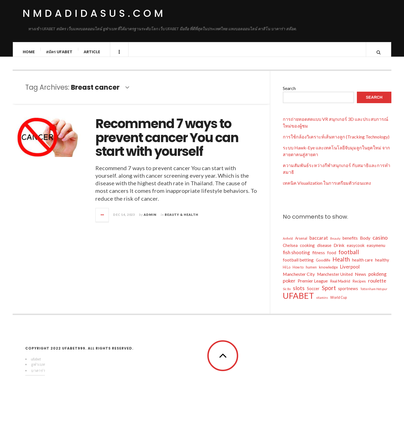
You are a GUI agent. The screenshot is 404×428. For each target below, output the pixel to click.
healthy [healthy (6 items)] (382, 264)
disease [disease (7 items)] (324, 250)
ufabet (36, 363)
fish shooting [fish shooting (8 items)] (296, 257)
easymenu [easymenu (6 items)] (376, 250)
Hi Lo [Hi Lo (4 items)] (286, 272)
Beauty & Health (181, 219)
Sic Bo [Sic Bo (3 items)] (287, 293)
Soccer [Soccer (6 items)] (313, 293)
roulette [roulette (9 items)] (377, 285)
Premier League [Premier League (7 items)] (313, 285)
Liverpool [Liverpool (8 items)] (350, 271)
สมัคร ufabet (59, 52)
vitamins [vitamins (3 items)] (322, 302)
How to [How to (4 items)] (298, 272)
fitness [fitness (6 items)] (318, 257)
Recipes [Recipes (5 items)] (359, 285)
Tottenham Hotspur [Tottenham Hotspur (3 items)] (373, 293)
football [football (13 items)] (348, 256)
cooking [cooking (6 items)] (307, 250)
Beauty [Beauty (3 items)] (335, 243)
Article (92, 52)
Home (29, 52)
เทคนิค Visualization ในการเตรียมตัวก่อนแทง (327, 187)
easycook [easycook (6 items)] (355, 250)
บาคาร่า (38, 375)
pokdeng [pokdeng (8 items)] (377, 279)
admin (150, 219)
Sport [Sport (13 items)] (329, 292)
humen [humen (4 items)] (311, 272)
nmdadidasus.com (94, 13)
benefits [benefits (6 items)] (350, 242)
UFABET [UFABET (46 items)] (298, 300)
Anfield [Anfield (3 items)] (288, 243)
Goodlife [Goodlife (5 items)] (323, 264)
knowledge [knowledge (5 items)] (328, 271)
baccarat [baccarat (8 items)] (318, 243)
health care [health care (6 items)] (362, 264)
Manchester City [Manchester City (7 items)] (299, 278)
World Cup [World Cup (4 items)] (338, 302)
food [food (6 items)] (331, 257)
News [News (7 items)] (360, 278)
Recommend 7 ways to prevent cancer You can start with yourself (166, 142)
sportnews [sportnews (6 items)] (348, 293)
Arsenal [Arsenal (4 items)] (301, 243)
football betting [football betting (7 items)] (298, 264)
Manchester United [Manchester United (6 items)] (335, 278)
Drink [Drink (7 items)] (339, 250)
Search (289, 93)
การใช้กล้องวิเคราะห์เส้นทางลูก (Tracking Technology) (336, 141)
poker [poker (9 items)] (289, 285)
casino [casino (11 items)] (380, 242)
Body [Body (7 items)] (365, 242)
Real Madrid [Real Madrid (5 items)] (340, 285)
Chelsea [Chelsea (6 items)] (290, 250)
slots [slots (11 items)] (299, 293)
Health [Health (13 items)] (341, 264)
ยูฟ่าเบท (38, 369)
